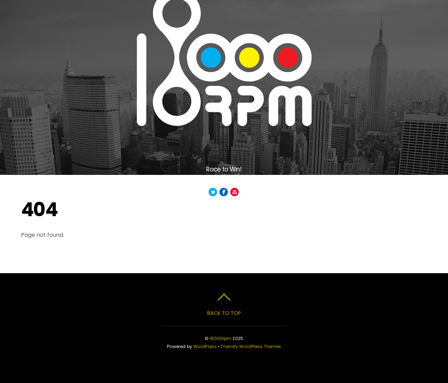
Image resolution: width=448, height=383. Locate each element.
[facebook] (223, 192)
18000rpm (220, 338)
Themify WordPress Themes (250, 346)
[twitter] (213, 192)
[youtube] (234, 192)
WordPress (205, 346)
